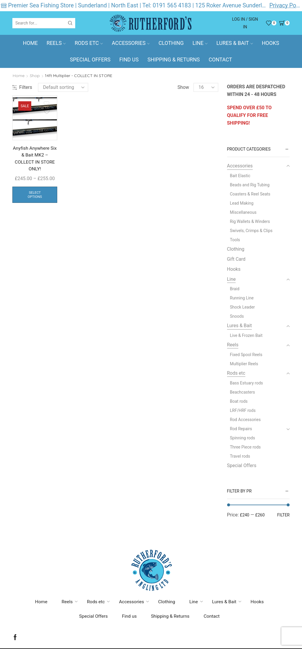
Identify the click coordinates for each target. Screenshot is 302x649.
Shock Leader (242, 307)
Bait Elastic (240, 175)
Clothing (170, 43)
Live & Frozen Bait (246, 335)
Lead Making (242, 203)
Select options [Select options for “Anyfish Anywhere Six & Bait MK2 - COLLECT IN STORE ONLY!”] (34, 195)
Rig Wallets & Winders (250, 221)
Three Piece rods (245, 447)
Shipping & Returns (173, 60)
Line (200, 43)
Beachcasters (242, 392)
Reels (56, 43)
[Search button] (70, 23)
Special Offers (90, 60)
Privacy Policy (285, 5)
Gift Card (236, 259)
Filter (283, 515)
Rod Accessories (245, 419)
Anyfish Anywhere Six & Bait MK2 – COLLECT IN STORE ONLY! (34, 159)
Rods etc (89, 43)
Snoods (237, 316)
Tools (235, 239)
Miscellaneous (243, 212)
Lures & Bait (234, 43)
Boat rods (239, 401)
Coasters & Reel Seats (250, 194)
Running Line (242, 298)
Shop (35, 76)
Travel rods (240, 456)
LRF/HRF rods (243, 410)
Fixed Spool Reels (246, 354)
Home (30, 43)
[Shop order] (63, 87)
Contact (220, 60)
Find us (128, 60)
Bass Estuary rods (246, 383)
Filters (22, 87)
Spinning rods (242, 438)
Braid (234, 288)
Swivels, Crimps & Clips (251, 230)
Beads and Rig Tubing (250, 184)
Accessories (131, 43)
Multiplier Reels (244, 363)
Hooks (270, 43)
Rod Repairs (241, 428)
